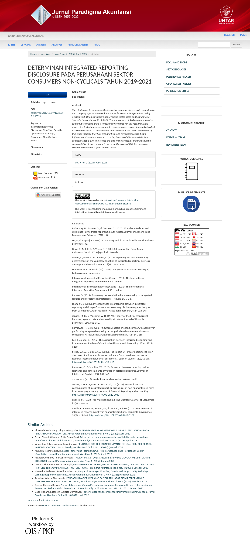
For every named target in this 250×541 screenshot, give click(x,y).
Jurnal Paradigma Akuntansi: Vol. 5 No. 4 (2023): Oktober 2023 (115, 467)
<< (29, 500)
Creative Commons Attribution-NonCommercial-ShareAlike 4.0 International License (107, 202)
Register (229, 34)
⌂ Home (26, 44)
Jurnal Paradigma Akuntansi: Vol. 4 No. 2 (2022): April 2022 (80, 454)
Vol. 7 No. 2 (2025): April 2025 (71, 54)
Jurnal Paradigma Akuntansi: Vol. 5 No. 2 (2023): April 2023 (99, 433)
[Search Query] (214, 45)
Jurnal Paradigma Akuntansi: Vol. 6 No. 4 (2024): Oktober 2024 (113, 481)
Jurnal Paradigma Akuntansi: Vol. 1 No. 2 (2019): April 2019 (105, 440)
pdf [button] (47, 94)
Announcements (78, 44)
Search (236, 44)
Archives (57, 44)
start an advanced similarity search (60, 505)
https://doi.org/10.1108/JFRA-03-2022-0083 (95, 394)
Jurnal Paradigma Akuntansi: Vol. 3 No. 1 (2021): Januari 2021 (110, 488)
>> (56, 500)
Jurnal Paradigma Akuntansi (26, 35)
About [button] (99, 44)
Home (33, 54)
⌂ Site (11, 44)
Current (41, 44)
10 (51, 500)
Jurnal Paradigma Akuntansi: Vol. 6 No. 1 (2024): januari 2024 (90, 447)
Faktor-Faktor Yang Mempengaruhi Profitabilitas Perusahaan (115, 491)
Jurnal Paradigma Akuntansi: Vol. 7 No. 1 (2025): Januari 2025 (81, 461)
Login (243, 34)
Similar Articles (40, 424)
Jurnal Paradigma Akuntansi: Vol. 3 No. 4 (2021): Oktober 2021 (102, 474)
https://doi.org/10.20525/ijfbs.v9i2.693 (93, 362)
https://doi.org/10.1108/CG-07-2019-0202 (111, 415)
